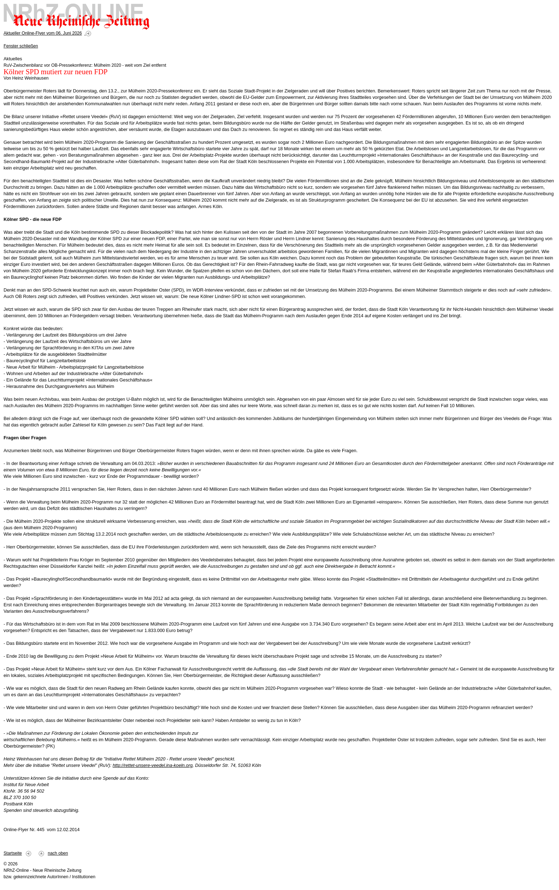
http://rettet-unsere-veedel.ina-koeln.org (153, 765)
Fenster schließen (21, 46)
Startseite (13, 853)
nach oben (58, 853)
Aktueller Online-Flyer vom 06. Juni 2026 (43, 33)
